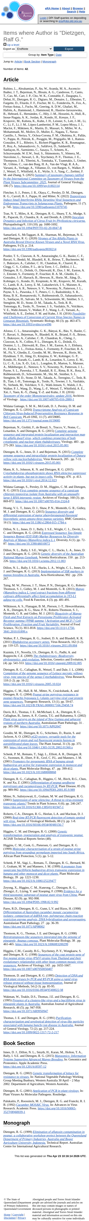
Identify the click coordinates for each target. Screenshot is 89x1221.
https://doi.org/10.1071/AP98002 (24, 926)
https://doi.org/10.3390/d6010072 (29, 543)
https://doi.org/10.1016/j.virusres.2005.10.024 (32, 684)
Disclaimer (10, 1217)
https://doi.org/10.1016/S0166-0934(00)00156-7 (33, 824)
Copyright (17, 1214)
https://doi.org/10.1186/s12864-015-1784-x (39, 522)
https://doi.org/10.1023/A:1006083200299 (41, 944)
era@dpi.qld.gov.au (70, 21)
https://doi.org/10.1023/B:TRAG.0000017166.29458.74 (38, 705)
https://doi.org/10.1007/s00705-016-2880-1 (47, 399)
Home (7, 1214)
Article (18, 61)
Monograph (49, 61)
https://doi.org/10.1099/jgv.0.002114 (37, 185)
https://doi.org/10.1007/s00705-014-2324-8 (42, 501)
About (66, 8)
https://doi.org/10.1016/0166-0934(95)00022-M (33, 990)
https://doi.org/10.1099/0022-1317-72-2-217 (31, 1032)
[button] (68, 48)
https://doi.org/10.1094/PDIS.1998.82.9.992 (30, 902)
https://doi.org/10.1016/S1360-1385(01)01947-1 (33, 807)
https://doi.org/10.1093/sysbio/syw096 (27, 324)
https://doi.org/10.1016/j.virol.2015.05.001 (42, 445)
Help (82, 11)
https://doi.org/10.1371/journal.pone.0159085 (31, 420)
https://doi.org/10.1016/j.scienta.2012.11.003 (38, 561)
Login (43, 17)
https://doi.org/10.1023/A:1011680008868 (29, 772)
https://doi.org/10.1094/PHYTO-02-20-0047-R (32, 228)
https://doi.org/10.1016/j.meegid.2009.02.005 (53, 663)
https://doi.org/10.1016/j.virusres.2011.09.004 (48, 645)
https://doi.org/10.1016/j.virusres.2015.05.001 (32, 462)
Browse (78, 8)
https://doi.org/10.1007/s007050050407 (28, 969)
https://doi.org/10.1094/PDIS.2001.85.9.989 (47, 789)
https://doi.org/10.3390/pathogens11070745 (40, 207)
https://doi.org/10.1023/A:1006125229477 (29, 880)
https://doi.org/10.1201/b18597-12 (24, 1066)
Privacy (22, 1217)
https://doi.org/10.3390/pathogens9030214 (29, 249)
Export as (9, 48)
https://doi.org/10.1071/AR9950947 (25, 1011)
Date (59, 54)
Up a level (11, 44)
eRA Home (52, 8)
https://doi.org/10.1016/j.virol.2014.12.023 (30, 480)
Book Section (32, 61)
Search (71, 11)
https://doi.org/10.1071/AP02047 (40, 726)
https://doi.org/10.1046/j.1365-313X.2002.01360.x (41, 747)
